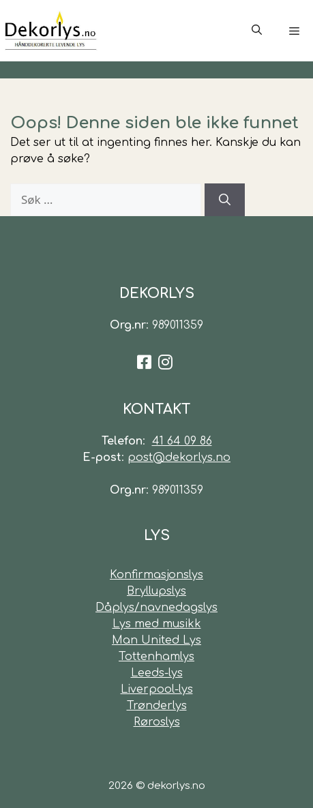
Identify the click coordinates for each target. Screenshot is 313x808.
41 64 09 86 (182, 441)
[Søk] (225, 199)
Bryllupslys (156, 591)
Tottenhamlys (156, 656)
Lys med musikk (157, 624)
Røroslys (157, 722)
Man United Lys (156, 640)
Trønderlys (157, 706)
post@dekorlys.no (179, 457)
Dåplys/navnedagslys (156, 607)
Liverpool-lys (157, 689)
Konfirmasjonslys (156, 575)
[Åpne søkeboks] (256, 30)
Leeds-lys (157, 673)
